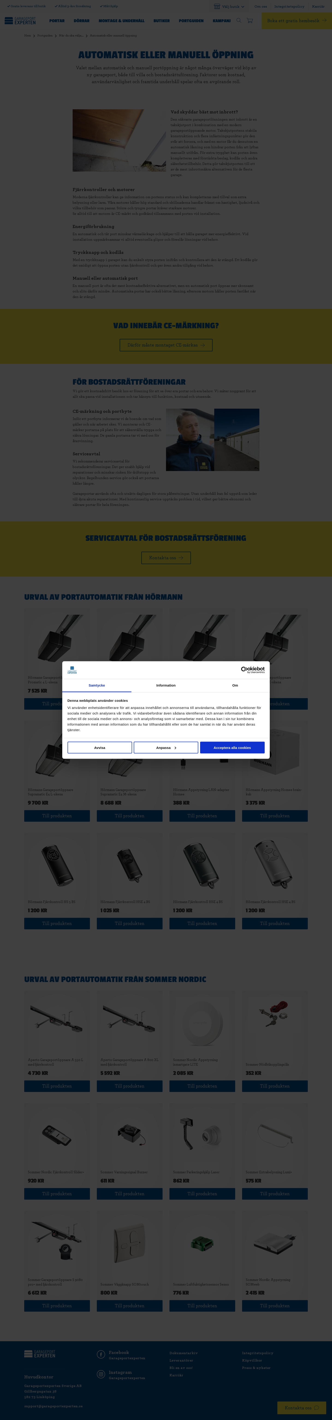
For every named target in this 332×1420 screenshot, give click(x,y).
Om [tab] (235, 685)
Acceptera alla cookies (232, 747)
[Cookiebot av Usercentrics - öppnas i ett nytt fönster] (244, 670)
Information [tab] (166, 685)
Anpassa (166, 747)
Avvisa (99, 747)
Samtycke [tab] (97, 685)
